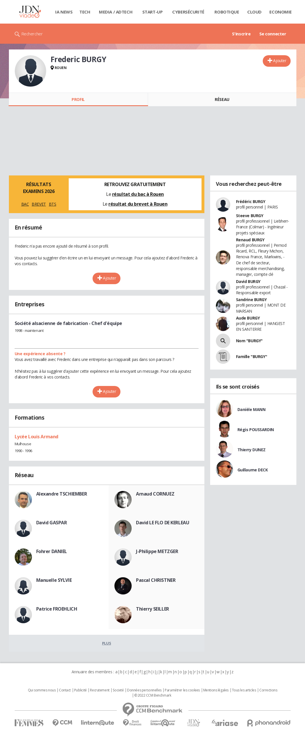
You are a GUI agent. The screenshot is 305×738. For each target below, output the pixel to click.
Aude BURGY (248, 318)
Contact (65, 690)
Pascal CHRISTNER (155, 580)
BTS (52, 204)
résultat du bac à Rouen (138, 194)
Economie (280, 12)
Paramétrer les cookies (182, 690)
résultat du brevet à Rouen (137, 204)
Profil (78, 99)
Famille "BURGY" (251, 356)
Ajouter (279, 60)
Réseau (222, 99)
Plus (106, 643)
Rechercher (32, 34)
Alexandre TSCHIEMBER (61, 494)
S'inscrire (241, 34)
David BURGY (248, 281)
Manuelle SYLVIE (54, 580)
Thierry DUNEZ (251, 449)
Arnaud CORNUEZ (155, 494)
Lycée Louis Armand (36, 436)
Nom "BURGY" (249, 340)
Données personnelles (144, 690)
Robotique (226, 12)
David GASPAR (51, 522)
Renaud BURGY (250, 239)
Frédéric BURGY (250, 201)
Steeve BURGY (249, 215)
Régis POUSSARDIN (255, 429)
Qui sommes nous (42, 690)
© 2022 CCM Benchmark (152, 695)
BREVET (39, 204)
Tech (84, 12)
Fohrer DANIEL (51, 551)
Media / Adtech (115, 12)
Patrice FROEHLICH (56, 609)
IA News (63, 12)
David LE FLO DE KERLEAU (162, 522)
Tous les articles (244, 690)
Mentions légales (216, 690)
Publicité (80, 690)
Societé (118, 690)
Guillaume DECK (252, 470)
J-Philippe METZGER (157, 551)
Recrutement (99, 690)
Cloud (254, 12)
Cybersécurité (188, 12)
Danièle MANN (251, 409)
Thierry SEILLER (152, 609)
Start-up (152, 12)
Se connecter (272, 34)
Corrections (268, 690)
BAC (25, 204)
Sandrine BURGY (251, 299)
